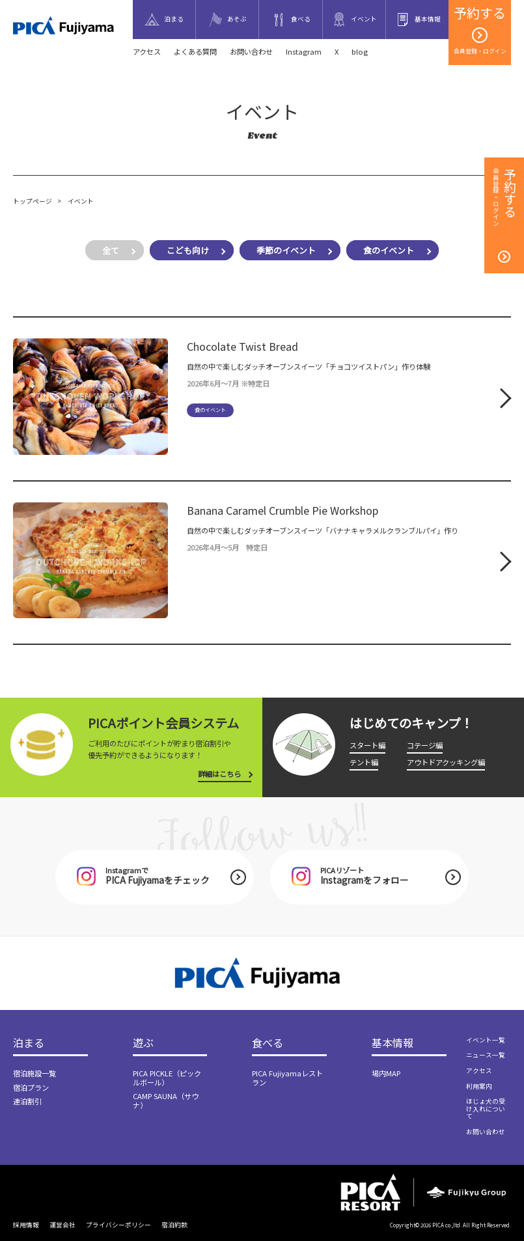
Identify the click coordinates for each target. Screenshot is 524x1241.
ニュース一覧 (485, 1054)
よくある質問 (195, 51)
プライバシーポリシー (118, 1224)
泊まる (28, 1043)
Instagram (304, 51)
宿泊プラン (31, 1087)
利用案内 (479, 1086)
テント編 (364, 762)
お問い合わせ (251, 51)
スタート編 (367, 745)
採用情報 (26, 1224)
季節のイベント (286, 250)
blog (360, 51)
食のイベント (388, 250)
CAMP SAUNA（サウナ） (166, 1100)
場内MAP (386, 1073)
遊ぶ (143, 1043)
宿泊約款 (174, 1224)
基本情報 (392, 1043)
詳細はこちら (219, 774)
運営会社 (62, 1224)
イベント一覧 (485, 1039)
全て (110, 250)
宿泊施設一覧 (34, 1073)
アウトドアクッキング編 (446, 762)
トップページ (32, 201)
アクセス (147, 51)
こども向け (188, 250)
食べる (267, 1043)
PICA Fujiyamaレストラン (287, 1077)
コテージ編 (425, 745)
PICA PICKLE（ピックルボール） (167, 1077)
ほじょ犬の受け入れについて (485, 1109)
